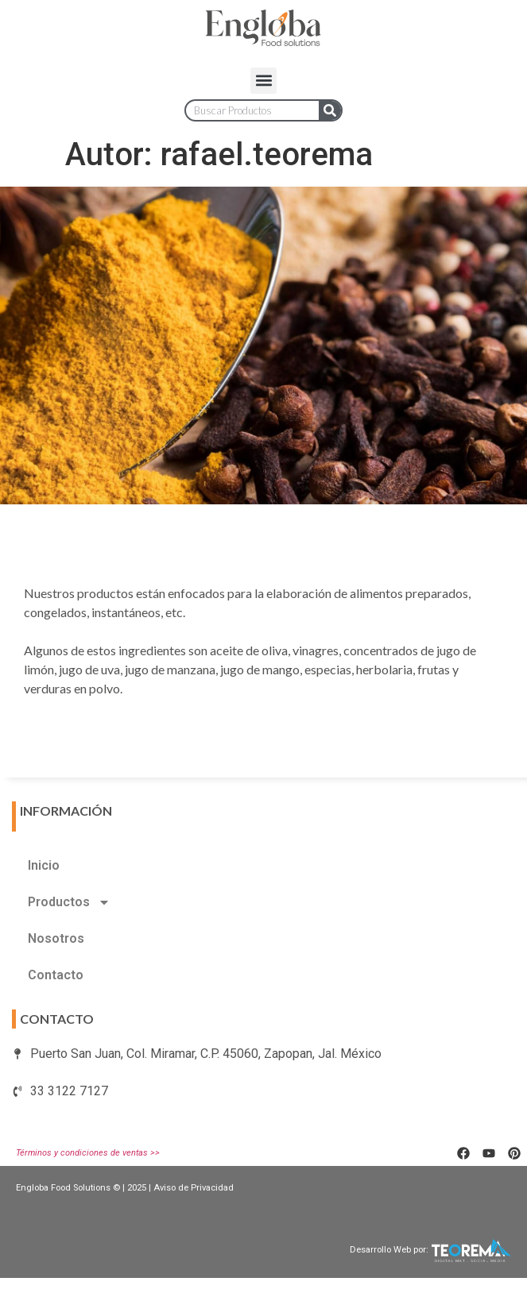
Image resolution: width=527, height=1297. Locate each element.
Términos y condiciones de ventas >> (88, 1153)
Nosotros (56, 938)
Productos (69, 902)
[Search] (330, 110)
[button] (263, 81)
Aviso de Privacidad (193, 1188)
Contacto (55, 974)
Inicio (44, 865)
